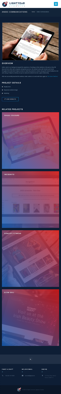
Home (33, 12)
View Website (10, 99)
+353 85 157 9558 (9, 375)
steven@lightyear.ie (30, 375)
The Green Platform (52, 76)
